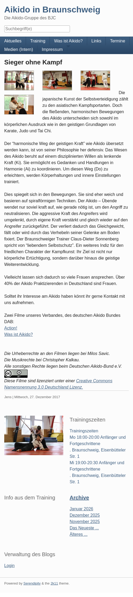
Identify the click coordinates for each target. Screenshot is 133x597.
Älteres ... (79, 534)
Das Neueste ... (84, 528)
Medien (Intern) (18, 49)
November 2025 (85, 521)
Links (96, 41)
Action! (10, 328)
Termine (117, 41)
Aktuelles (12, 41)
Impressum (52, 49)
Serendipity (32, 583)
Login (9, 565)
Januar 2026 (81, 509)
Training (37, 41)
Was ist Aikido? (18, 334)
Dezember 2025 (85, 515)
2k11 (54, 583)
